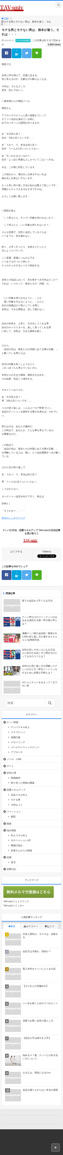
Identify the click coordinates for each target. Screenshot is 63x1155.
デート (10, 766)
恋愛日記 (11, 869)
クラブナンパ (18, 732)
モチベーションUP (21, 840)
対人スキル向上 (19, 835)
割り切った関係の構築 (22, 782)
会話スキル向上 (19, 794)
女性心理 (11, 772)
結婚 (9, 857)
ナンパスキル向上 (23, 40)
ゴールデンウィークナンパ (25, 747)
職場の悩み (17, 845)
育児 (13, 862)
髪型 (13, 816)
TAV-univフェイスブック (16, 901)
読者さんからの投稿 (21, 850)
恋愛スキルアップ (16, 789)
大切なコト (17, 804)
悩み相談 (11, 830)
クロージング (18, 742)
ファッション (14, 811)
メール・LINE (14, 759)
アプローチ (17, 752)
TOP (5, 18)
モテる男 (15, 799)
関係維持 (15, 778)
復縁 (9, 823)
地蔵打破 (15, 737)
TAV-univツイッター (13, 905)
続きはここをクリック (13, 518)
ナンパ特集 (12, 722)
